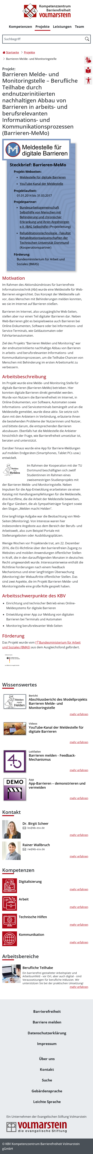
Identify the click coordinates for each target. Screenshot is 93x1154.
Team (79, 26)
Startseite (12, 52)
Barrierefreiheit (47, 1011)
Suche (47, 1080)
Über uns (47, 1058)
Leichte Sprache (47, 1101)
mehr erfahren (79, 714)
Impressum (47, 1043)
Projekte (42, 26)
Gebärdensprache (47, 1090)
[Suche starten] (87, 39)
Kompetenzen (20, 26)
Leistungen (62, 26)
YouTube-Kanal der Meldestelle (41, 184)
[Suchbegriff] (46, 39)
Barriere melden (47, 1022)
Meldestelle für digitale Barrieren (43, 177)
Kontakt (47, 1069)
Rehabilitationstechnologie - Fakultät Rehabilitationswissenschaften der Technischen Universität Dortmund (45, 238)
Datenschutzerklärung (47, 1032)
